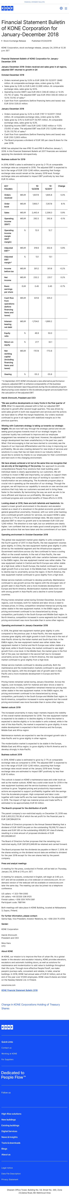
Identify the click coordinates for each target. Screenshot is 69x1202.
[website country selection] (61, 8)
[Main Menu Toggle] (66, 8)
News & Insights (9, 1137)
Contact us (6, 1048)
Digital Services (9, 1131)
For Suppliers (7, 1059)
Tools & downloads (10, 1143)
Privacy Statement (9, 1179)
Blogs (4, 1148)
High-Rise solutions (11, 1114)
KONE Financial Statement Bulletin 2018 (19, 990)
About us (5, 1154)
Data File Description (11, 1173)
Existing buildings (10, 1125)
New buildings (8, 1119)
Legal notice (7, 1168)
